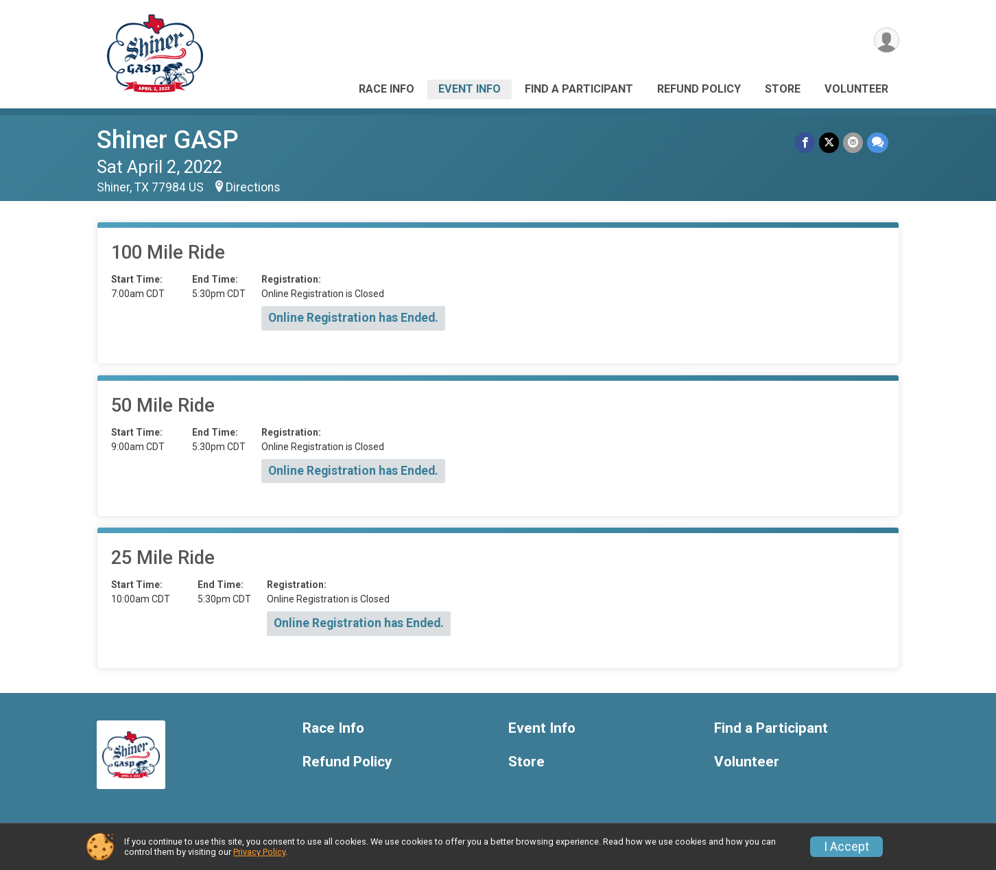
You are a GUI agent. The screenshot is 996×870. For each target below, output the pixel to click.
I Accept (846, 847)
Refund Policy (699, 88)
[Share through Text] (877, 142)
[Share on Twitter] (829, 142)
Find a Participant (579, 88)
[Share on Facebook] (805, 142)
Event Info (469, 88)
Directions (253, 187)
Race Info (386, 88)
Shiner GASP (168, 139)
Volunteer (856, 88)
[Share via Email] (853, 142)
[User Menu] (886, 40)
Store (783, 88)
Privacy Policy (259, 852)
